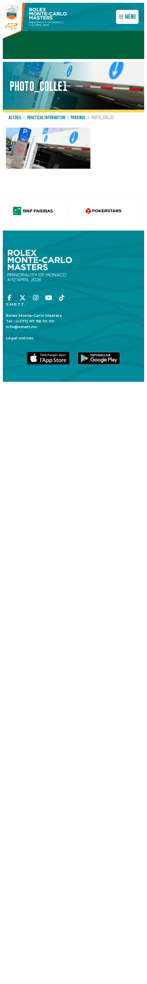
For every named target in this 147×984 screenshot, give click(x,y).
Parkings (78, 117)
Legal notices (20, 338)
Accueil (15, 117)
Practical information (46, 117)
